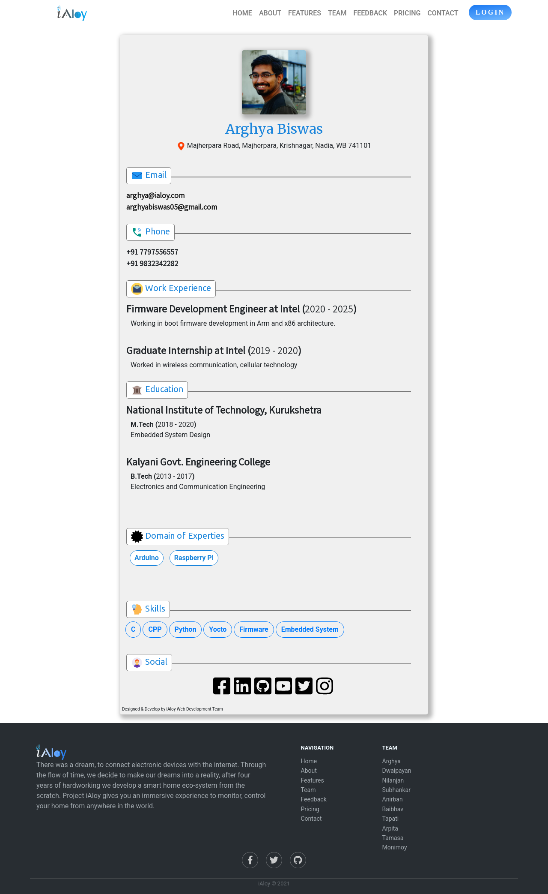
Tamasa (393, 837)
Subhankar (396, 789)
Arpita (390, 828)
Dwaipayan (396, 770)
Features (312, 780)
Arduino (146, 558)
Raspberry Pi (194, 558)
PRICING (407, 13)
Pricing (310, 809)
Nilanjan (393, 780)
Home (309, 761)
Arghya (391, 761)
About (309, 770)
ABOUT (270, 13)
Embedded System (310, 629)
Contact (311, 818)
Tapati (390, 818)
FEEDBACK (370, 13)
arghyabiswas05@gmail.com (171, 207)
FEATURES (304, 13)
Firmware (253, 629)
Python (186, 629)
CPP (154, 629)
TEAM (337, 13)
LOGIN (490, 12)
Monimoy (394, 847)
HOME (242, 13)
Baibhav (393, 809)
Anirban (392, 799)
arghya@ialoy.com (155, 195)
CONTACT (442, 13)
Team (308, 789)
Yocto (217, 629)
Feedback (314, 799)
